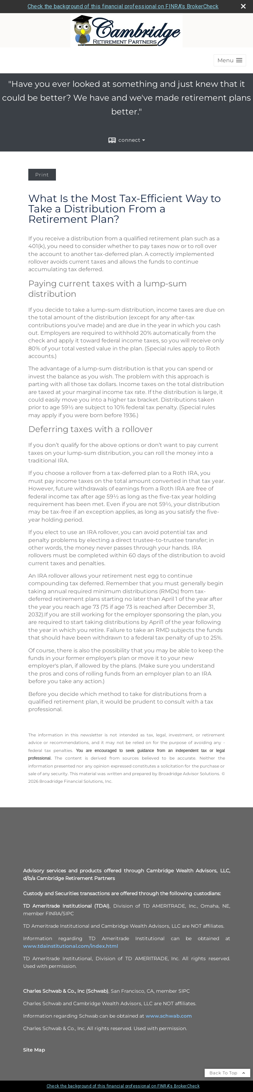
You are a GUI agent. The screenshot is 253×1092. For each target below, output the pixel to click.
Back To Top (227, 1072)
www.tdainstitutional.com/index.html (70, 946)
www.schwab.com (169, 1016)
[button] (230, 60)
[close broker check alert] (243, 6)
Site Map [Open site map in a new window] (34, 1050)
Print (42, 175)
